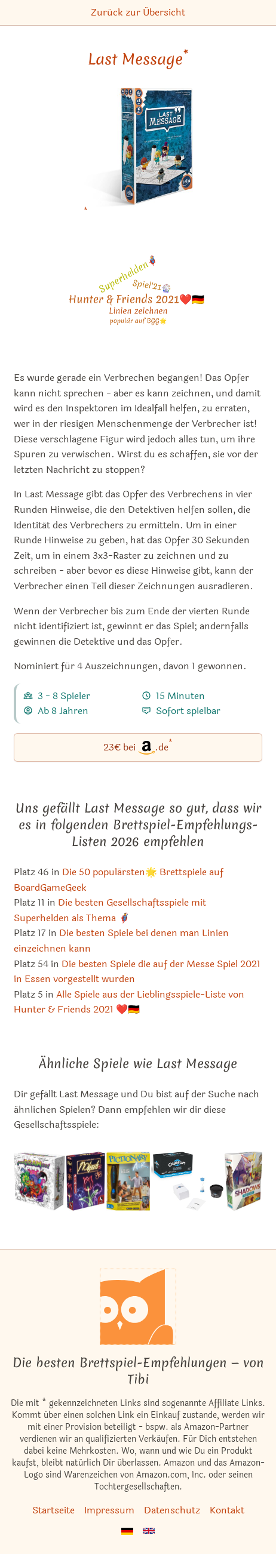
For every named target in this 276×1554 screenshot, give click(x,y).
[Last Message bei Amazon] (138, 155)
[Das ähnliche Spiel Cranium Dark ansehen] (187, 1181)
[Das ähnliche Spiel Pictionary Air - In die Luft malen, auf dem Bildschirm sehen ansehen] (128, 1181)
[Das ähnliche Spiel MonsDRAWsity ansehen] (39, 1181)
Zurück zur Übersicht (138, 12)
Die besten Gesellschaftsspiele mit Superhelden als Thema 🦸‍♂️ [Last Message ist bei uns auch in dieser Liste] (110, 910)
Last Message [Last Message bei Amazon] (138, 59)
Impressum (109, 1510)
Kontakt (227, 1510)
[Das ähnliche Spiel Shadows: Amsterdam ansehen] (243, 1181)
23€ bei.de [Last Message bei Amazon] (138, 746)
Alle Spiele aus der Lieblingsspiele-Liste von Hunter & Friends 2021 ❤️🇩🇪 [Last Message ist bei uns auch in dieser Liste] (129, 1002)
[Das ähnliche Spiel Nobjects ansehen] (85, 1181)
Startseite (53, 1510)
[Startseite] (138, 1307)
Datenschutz (172, 1510)
